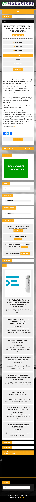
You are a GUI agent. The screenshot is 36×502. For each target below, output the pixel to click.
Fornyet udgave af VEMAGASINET (18, 238)
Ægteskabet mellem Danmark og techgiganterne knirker (18, 360)
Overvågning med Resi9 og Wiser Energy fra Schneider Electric (16, 454)
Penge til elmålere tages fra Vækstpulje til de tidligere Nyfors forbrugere (18, 304)
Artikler (18, 60)
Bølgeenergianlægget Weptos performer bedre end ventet (18, 410)
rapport (15, 106)
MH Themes (23, 499)
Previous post (8, 149)
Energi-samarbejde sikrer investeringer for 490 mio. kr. (18, 377)
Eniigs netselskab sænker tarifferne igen (18, 427)
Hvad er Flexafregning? (13, 255)
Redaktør (19, 47)
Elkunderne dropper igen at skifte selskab (18, 343)
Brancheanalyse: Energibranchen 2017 (18, 395)
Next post (29, 149)
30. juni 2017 (19, 43)
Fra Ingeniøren (18, 64)
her (15, 127)
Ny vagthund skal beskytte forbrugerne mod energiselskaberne (18, 323)
